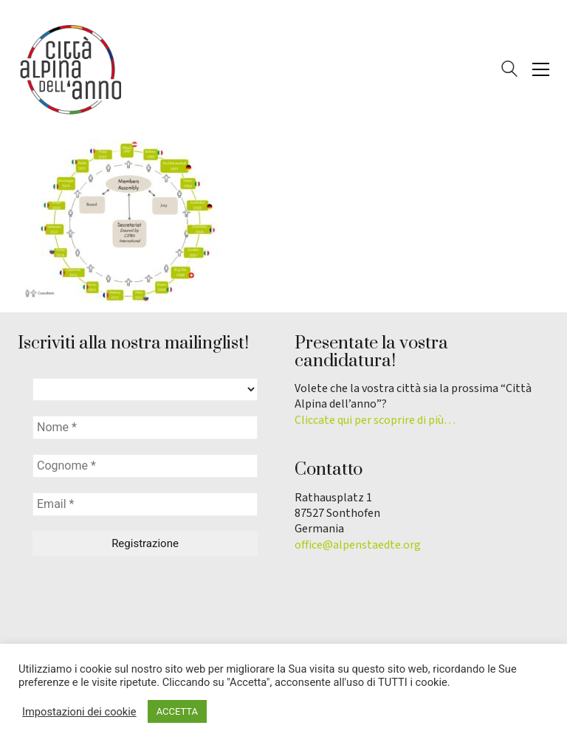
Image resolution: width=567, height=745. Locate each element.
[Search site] (509, 71)
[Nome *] (145, 427)
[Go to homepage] (69, 69)
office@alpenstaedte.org (358, 545)
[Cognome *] (145, 466)
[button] (540, 69)
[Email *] (145, 504)
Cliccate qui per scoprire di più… (375, 420)
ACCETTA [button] (177, 711)
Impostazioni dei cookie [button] (79, 711)
